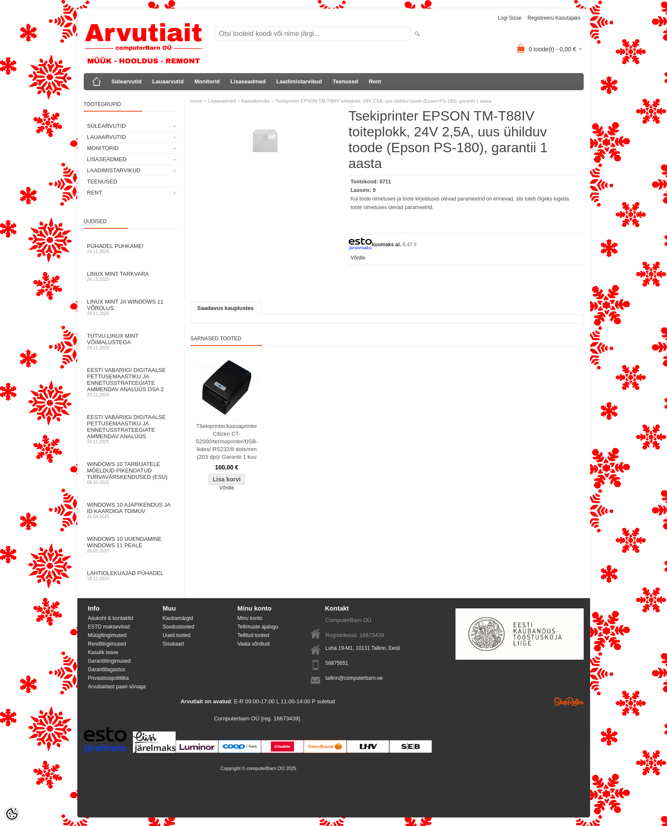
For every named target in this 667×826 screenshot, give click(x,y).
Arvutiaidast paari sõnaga (117, 687)
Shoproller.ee (569, 701)
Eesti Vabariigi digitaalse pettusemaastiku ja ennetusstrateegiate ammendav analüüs (130, 429)
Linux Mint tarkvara (130, 276)
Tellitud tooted (253, 635)
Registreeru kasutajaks (553, 18)
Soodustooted (178, 627)
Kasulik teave (103, 652)
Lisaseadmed (247, 81)
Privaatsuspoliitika (108, 678)
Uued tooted (177, 635)
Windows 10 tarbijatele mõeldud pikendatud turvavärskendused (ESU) (130, 473)
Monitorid (207, 81)
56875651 (337, 663)
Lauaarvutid (168, 81)
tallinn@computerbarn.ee (354, 678)
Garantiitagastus (106, 670)
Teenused (345, 81)
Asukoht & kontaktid (110, 618)
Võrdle (358, 258)
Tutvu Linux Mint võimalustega (130, 341)
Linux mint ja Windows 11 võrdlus (130, 307)
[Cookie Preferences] (12, 814)
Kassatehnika (255, 100)
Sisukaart (173, 644)
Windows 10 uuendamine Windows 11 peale (130, 544)
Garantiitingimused (109, 661)
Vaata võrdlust (254, 644)
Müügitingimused (107, 635)
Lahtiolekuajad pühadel (130, 575)
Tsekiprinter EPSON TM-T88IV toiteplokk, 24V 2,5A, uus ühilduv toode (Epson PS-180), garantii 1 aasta (383, 100)
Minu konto (250, 618)
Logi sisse (509, 18)
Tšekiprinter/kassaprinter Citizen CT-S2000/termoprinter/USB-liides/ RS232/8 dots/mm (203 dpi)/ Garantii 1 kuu (227, 441)
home (197, 100)
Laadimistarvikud (299, 81)
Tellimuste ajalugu (258, 627)
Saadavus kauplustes (225, 308)
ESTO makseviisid (109, 627)
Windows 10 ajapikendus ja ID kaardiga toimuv (130, 510)
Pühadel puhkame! (130, 248)
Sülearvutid (127, 81)
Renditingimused (107, 644)
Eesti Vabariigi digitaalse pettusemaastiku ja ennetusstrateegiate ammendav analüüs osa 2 (130, 382)
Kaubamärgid (178, 618)
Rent (375, 81)
